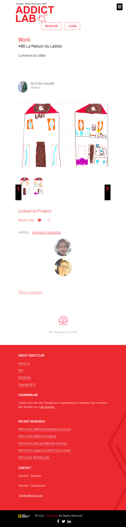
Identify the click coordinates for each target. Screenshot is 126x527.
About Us (24, 363)
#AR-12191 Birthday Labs (34, 457)
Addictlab (52, 515)
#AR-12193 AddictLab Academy (37, 436)
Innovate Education (46, 232)
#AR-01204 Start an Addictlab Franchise (42, 443)
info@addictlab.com (31, 495)
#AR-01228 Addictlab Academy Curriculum (44, 429)
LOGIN (72, 26)
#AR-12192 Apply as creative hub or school (44, 450)
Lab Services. (47, 407)
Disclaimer (24, 377)
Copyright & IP (27, 384)
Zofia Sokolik (44, 83)
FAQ (20, 370)
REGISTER (51, 26)
